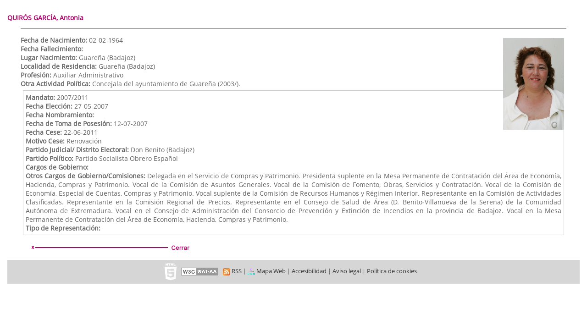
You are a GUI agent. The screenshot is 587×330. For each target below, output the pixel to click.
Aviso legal (346, 271)
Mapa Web (267, 271)
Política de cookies (392, 271)
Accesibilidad (309, 271)
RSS (232, 271)
